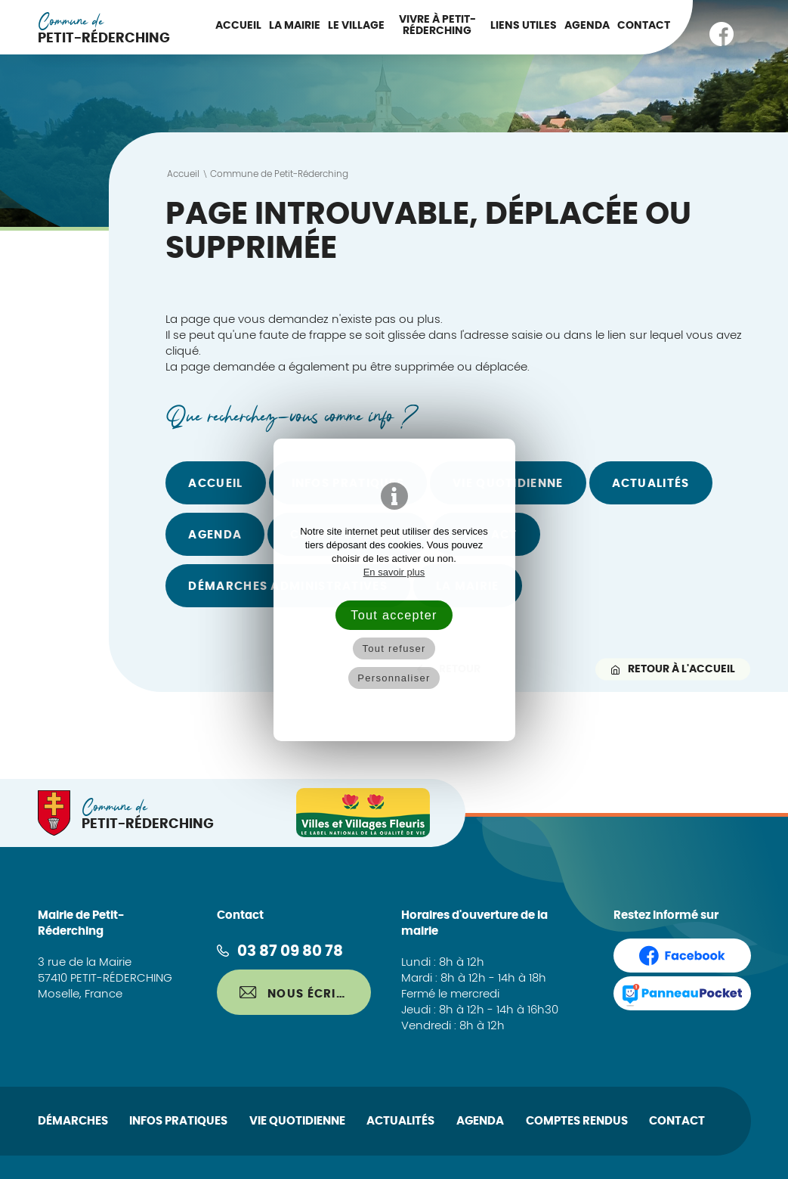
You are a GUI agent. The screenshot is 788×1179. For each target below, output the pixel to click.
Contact (643, 25)
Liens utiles (523, 25)
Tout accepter (394, 615)
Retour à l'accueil (672, 668)
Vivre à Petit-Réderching (437, 25)
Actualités (651, 483)
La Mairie (294, 25)
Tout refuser (393, 648)
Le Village (356, 25)
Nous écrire (295, 993)
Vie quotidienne (297, 1121)
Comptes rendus (577, 1121)
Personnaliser (393, 678)
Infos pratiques (178, 1121)
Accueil (238, 25)
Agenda (587, 25)
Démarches (73, 1121)
